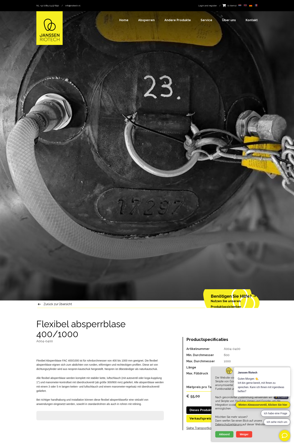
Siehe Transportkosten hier (204, 428)
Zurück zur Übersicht (58, 304)
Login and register (207, 5)
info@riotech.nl (72, 5)
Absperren (146, 20)
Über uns (229, 20)
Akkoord (224, 434)
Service (206, 20)
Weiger (244, 434)
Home (123, 20)
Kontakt (252, 20)
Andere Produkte (177, 20)
